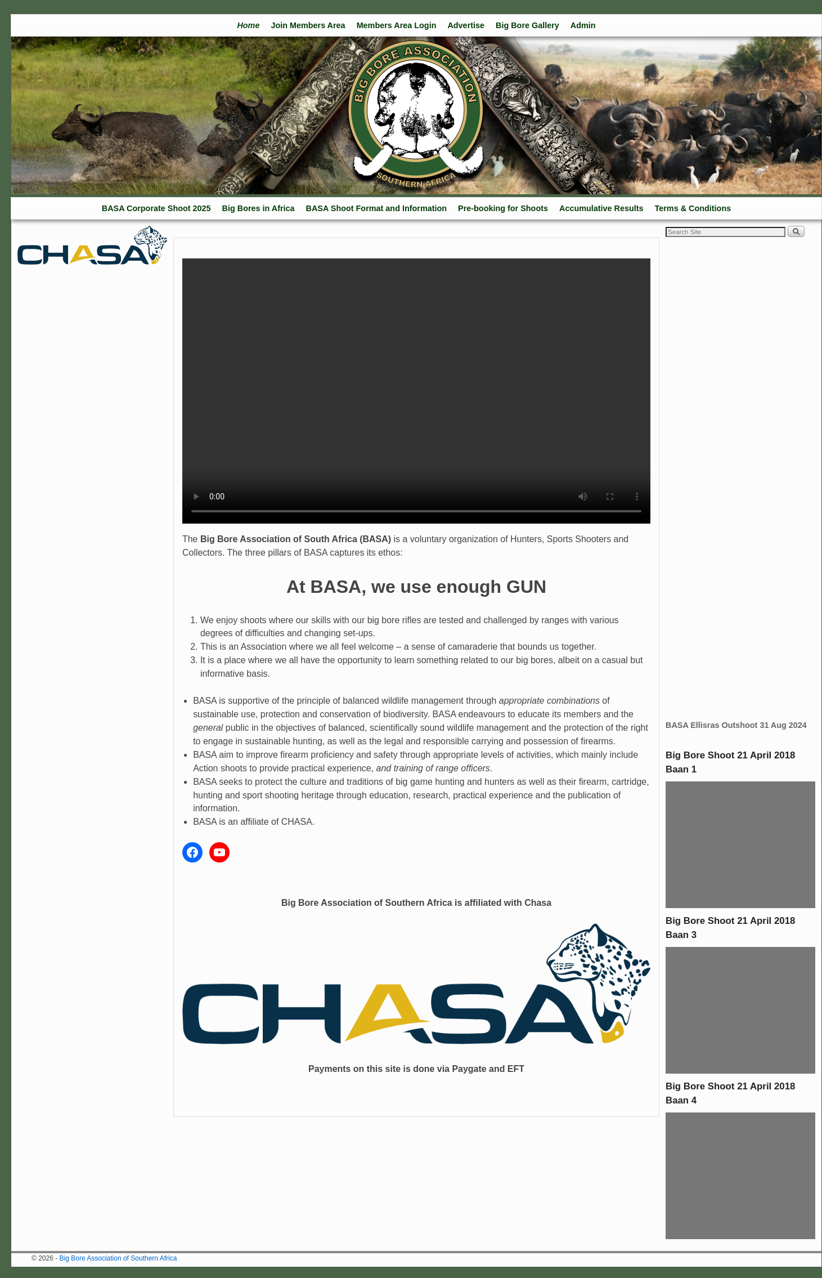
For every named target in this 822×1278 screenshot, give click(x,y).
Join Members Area (308, 25)
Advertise (465, 25)
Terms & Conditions (693, 208)
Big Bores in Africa (258, 208)
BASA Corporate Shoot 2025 (156, 208)
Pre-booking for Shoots (503, 208)
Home (248, 25)
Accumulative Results (601, 208)
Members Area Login (397, 25)
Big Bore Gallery (527, 25)
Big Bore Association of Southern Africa (118, 1258)
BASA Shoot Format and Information (376, 208)
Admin (583, 25)
